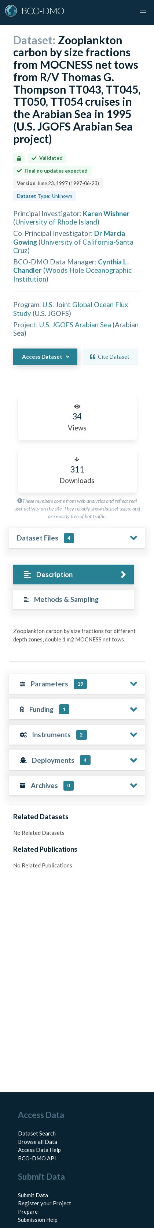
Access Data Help (39, 1149)
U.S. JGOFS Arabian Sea (75, 324)
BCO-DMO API (37, 1158)
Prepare (28, 1211)
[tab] (73, 575)
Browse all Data (37, 1141)
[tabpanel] (77, 638)
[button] (143, 11)
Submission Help (38, 1219)
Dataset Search (37, 1133)
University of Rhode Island (56, 222)
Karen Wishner (106, 213)
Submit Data (33, 1195)
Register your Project (44, 1203)
